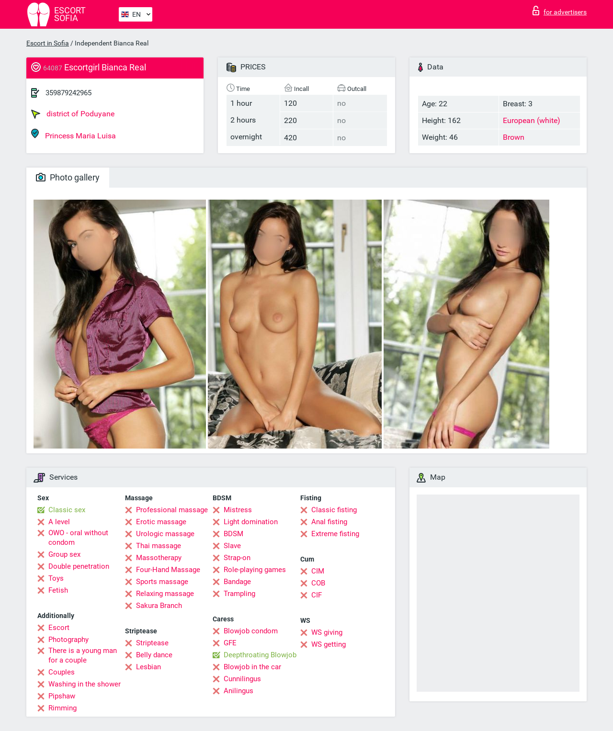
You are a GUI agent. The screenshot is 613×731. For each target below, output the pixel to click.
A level (59, 521)
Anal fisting (329, 521)
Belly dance (154, 655)
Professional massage (172, 510)
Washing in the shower (84, 684)
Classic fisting (334, 510)
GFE (230, 643)
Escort (58, 627)
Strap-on (237, 557)
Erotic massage (161, 521)
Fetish (58, 590)
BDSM (233, 533)
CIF (316, 595)
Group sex (64, 554)
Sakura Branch (159, 605)
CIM (317, 571)
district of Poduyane (72, 114)
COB (318, 583)
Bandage (237, 581)
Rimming (62, 708)
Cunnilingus (242, 679)
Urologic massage (165, 533)
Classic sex (66, 510)
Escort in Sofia (47, 43)
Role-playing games (255, 569)
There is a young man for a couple (82, 655)
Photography (68, 639)
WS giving (326, 632)
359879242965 (68, 93)
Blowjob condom (251, 631)
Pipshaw (61, 696)
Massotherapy (159, 557)
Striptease (152, 643)
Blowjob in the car (252, 667)
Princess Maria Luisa (73, 134)
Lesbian (148, 667)
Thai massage (158, 545)
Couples (61, 672)
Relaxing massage (165, 593)
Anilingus (238, 690)
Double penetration (78, 566)
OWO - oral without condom (78, 538)
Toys (56, 578)
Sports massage (162, 581)
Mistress (238, 510)
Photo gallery (68, 177)
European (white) (531, 120)
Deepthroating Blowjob (260, 655)
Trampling (239, 593)
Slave (232, 545)
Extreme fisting (335, 533)
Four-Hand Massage (168, 569)
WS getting (328, 644)
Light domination (251, 521)
